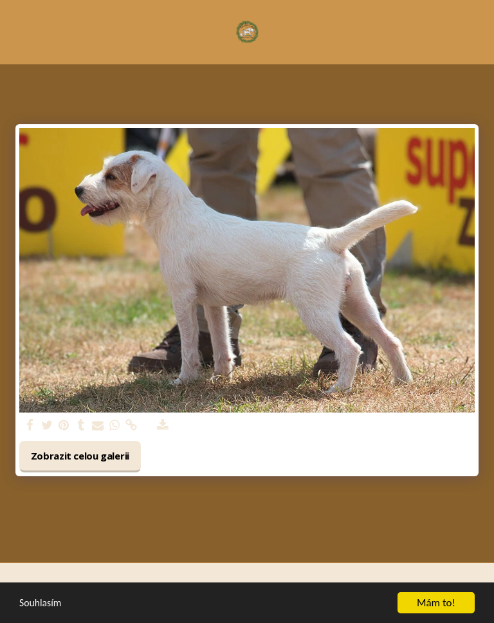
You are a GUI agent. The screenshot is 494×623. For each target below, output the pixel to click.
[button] (14, 31)
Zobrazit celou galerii (80, 455)
